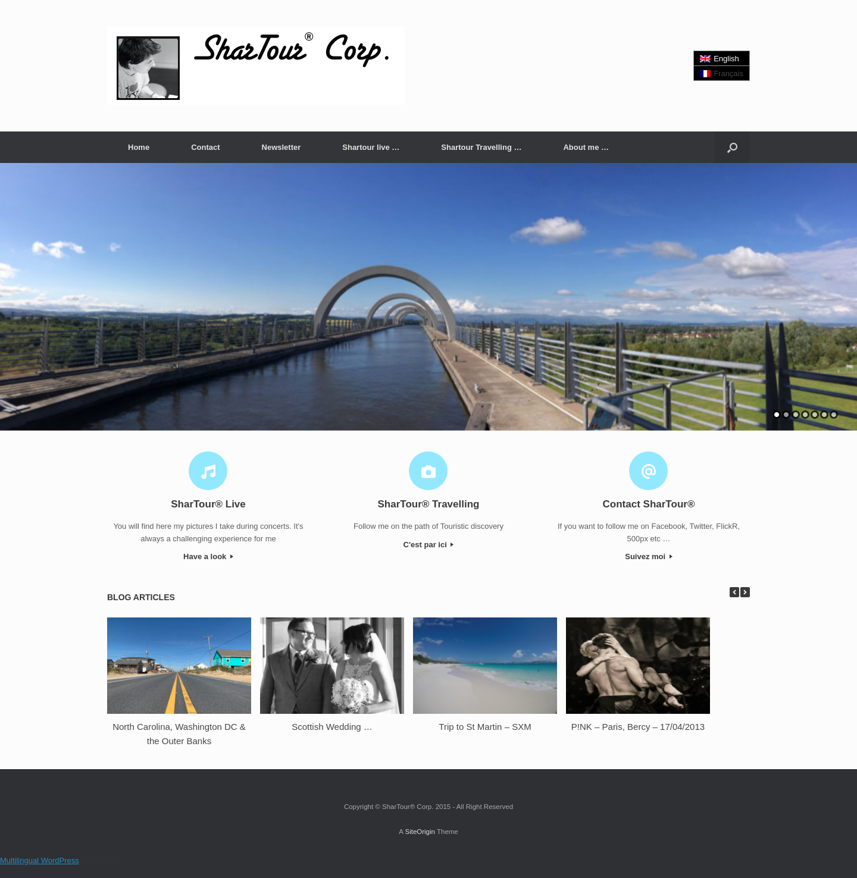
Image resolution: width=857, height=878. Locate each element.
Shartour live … (370, 147)
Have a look (208, 556)
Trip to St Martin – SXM (485, 727)
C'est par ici (429, 544)
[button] (732, 147)
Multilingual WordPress (39, 860)
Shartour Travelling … (481, 147)
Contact (205, 147)
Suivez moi (649, 556)
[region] (428, 297)
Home (138, 147)
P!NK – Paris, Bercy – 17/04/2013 (638, 727)
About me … (586, 147)
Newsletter (281, 147)
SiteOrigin (420, 831)
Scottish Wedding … (332, 727)
